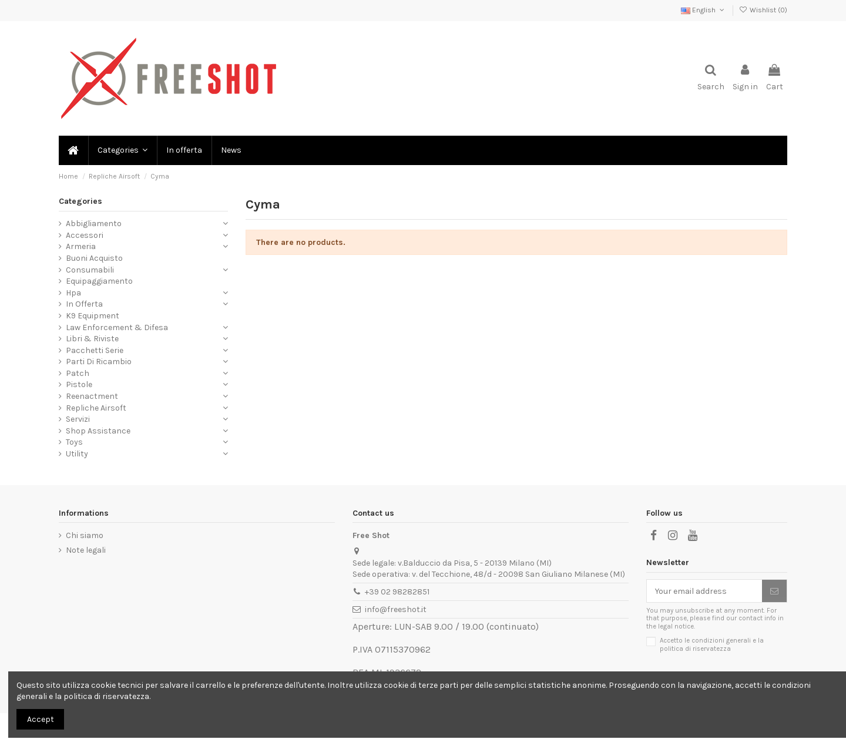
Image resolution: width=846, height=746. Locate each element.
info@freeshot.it (396, 609)
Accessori (84, 235)
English (703, 10)
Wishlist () (763, 10)
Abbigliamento (94, 223)
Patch (77, 373)
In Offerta (84, 304)
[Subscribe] (774, 591)
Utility (77, 454)
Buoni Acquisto (94, 258)
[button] (122, 150)
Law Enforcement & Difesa (117, 327)
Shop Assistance (98, 431)
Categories (80, 201)
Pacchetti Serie (94, 350)
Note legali (86, 550)
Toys (74, 442)
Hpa (73, 293)
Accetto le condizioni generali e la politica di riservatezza (712, 644)
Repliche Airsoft (96, 408)
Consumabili (90, 270)
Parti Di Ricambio (99, 362)
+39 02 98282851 (397, 592)
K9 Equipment (92, 316)
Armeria (81, 246)
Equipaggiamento (99, 281)
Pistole (79, 384)
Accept (40, 719)
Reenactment (92, 396)
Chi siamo (84, 535)
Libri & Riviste (92, 339)
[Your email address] (704, 591)
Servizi (78, 419)
